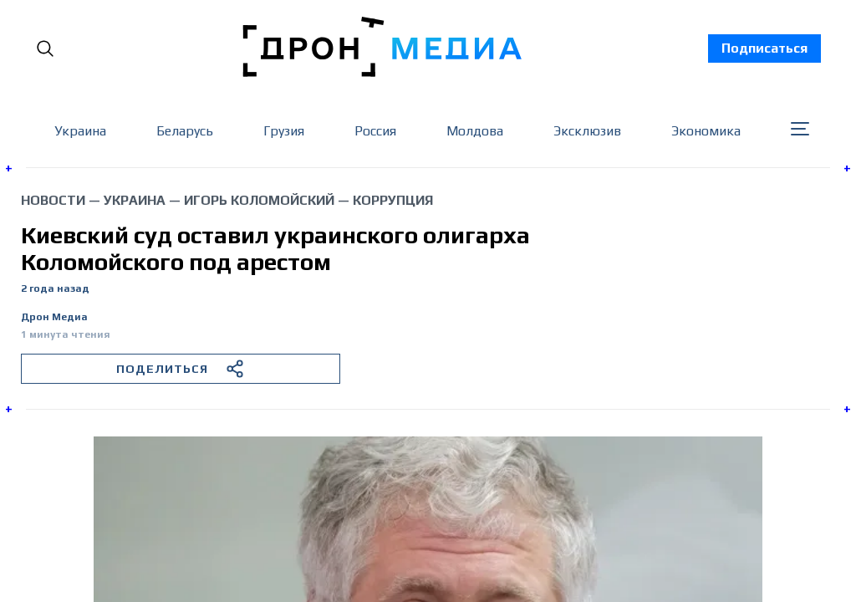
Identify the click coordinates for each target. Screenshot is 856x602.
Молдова (474, 131)
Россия (375, 131)
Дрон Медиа (54, 317)
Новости (53, 200)
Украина (80, 131)
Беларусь (184, 131)
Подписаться (764, 48)
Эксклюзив (587, 131)
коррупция (393, 200)
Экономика (706, 131)
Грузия (283, 131)
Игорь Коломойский (259, 200)
